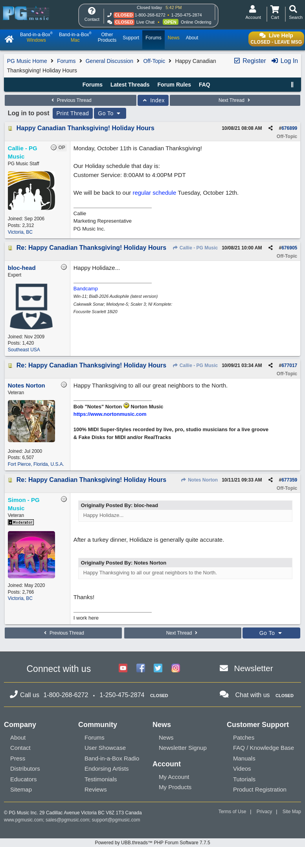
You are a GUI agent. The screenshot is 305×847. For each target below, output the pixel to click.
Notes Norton (199, 480)
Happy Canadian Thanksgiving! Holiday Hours (85, 128)
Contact (20, 747)
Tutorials (244, 779)
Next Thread (235, 100)
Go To (110, 113)
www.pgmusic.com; (24, 820)
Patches (243, 737)
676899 (289, 128)
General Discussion (109, 61)
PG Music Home (27, 61)
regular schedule (154, 192)
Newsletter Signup (183, 747)
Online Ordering (196, 22)
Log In (284, 60)
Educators (23, 779)
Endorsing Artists (107, 768)
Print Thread (73, 113)
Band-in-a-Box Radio (112, 758)
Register (249, 60)
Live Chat (145, 22)
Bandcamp (85, 289)
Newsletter (253, 668)
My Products (175, 787)
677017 (289, 365)
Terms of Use (232, 811)
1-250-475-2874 (186, 15)
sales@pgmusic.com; (69, 820)
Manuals (244, 758)
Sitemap (21, 789)
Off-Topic (154, 61)
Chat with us (252, 695)
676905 (289, 248)
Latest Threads (130, 84)
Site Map (292, 811)
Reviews (96, 789)
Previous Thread (70, 100)
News (166, 737)
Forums (66, 61)
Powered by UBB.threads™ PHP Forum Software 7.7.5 (152, 842)
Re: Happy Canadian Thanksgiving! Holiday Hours (91, 247)
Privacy (264, 811)
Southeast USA (24, 349)
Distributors (25, 768)
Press (17, 758)
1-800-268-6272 (150, 15)
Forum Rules (174, 84)
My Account (174, 776)
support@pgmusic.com (116, 820)
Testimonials (101, 779)
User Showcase (105, 747)
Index (153, 100)
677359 (289, 480)
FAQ (204, 84)
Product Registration (260, 789)
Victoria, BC (20, 232)
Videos (242, 768)
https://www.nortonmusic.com (110, 414)
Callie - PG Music (195, 248)
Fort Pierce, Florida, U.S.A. (36, 464)
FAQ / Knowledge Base (263, 747)
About (18, 737)
